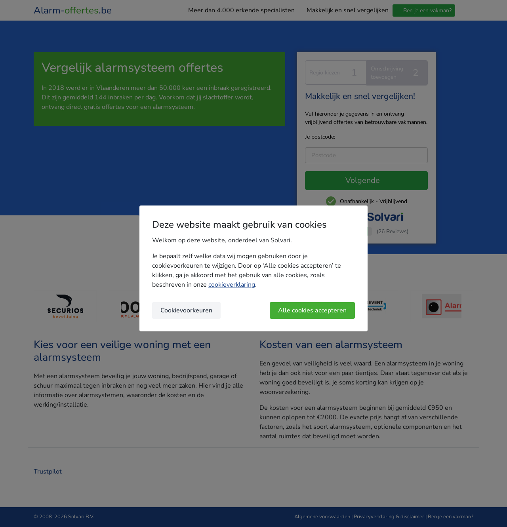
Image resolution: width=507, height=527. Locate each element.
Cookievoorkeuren (186, 310)
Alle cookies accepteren (312, 310)
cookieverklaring (231, 284)
